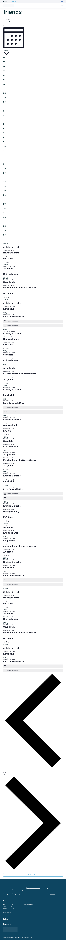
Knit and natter (10, 274)
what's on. (52, 894)
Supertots (8, 268)
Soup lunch (9, 282)
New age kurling (11, 253)
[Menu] (62, 5)
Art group (8, 293)
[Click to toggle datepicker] (6, 52)
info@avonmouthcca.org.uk (10, 906)
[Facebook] (62, 1)
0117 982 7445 (12, 1)
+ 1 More (6, 262)
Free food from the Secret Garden (20, 287)
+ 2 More (6, 297)
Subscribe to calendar (32, 874)
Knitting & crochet (12, 247)
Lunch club (8, 309)
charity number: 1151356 (33, 888)
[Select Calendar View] (13, 38)
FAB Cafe (8, 258)
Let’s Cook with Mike (13, 317)
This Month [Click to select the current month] (5, 772)
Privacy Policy (7, 912)
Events (8, 19)
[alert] (12, 321)
